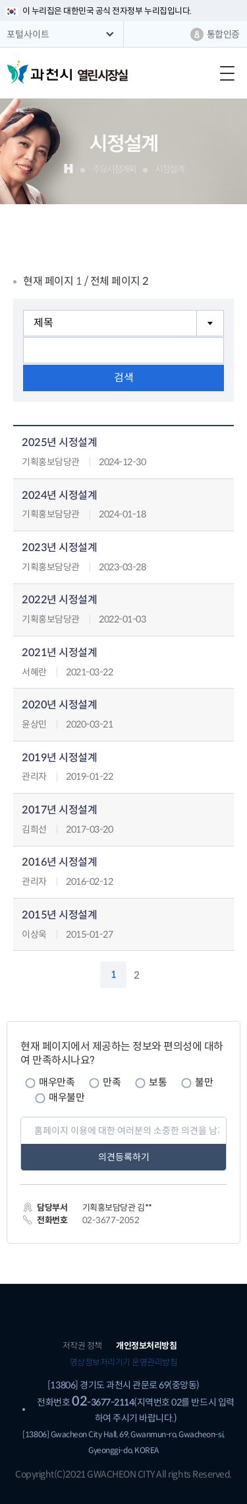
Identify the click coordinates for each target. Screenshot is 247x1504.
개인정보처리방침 (146, 1345)
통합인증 (223, 34)
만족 (112, 1082)
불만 (204, 1082)
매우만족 (56, 1082)
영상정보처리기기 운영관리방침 (124, 1362)
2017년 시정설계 (59, 810)
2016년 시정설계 (59, 862)
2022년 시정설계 (59, 600)
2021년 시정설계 (59, 653)
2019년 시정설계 (59, 758)
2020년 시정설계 (59, 705)
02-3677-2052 (110, 1220)
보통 (158, 1082)
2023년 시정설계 (59, 548)
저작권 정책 (82, 1345)
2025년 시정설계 (59, 443)
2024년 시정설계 (59, 496)
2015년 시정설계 (59, 915)
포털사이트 (28, 34)
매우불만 (66, 1097)
